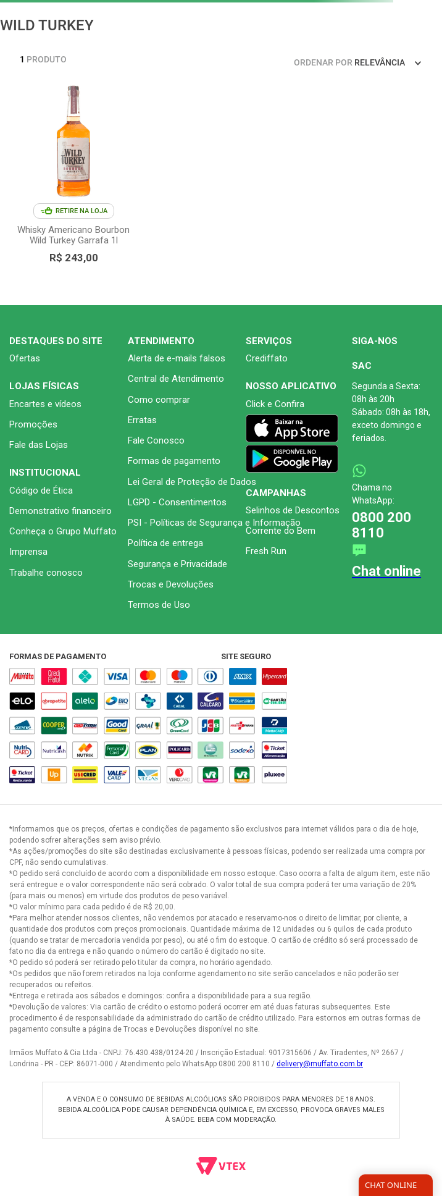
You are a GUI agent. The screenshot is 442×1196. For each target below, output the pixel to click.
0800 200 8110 (381, 525)
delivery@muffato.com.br (320, 1063)
